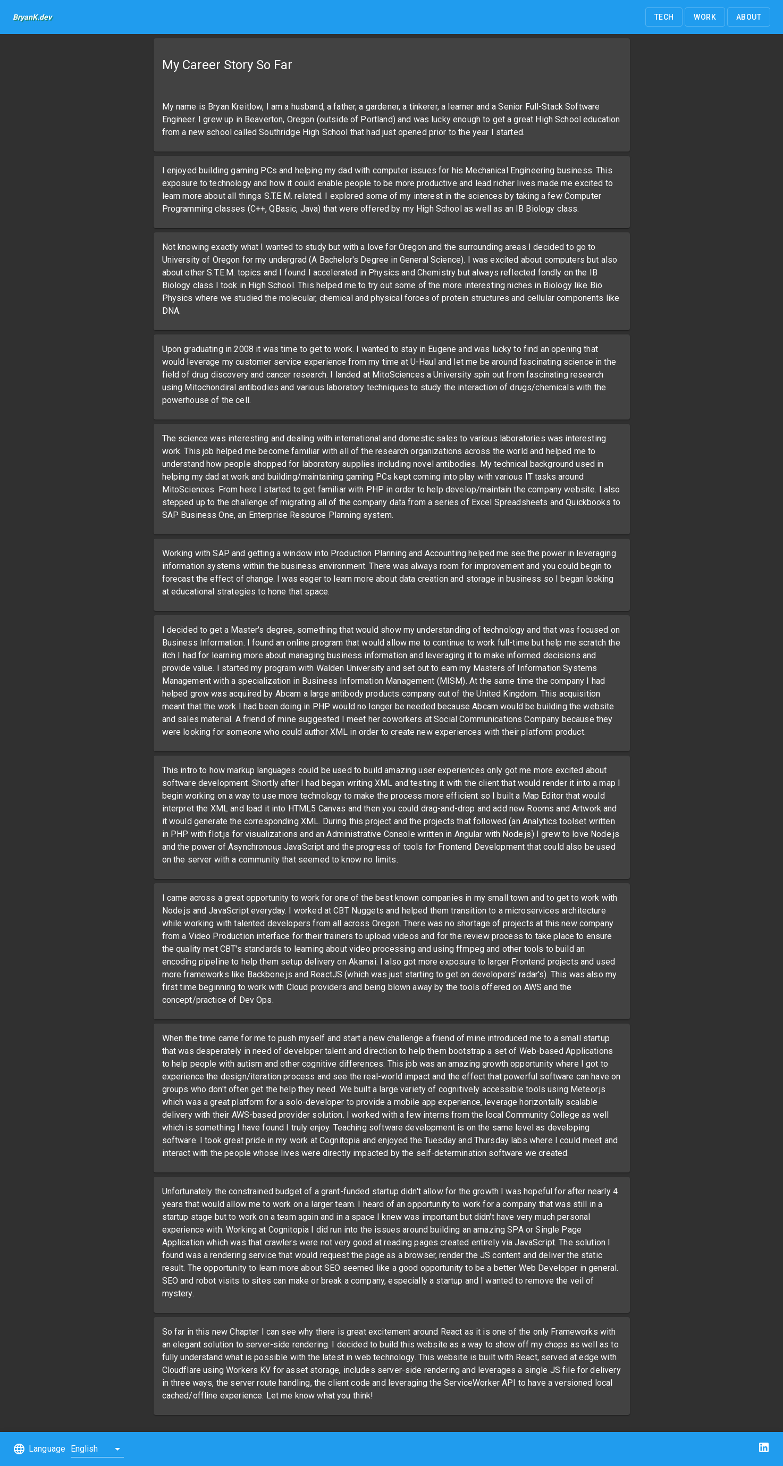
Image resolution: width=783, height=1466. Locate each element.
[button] (664, 17)
